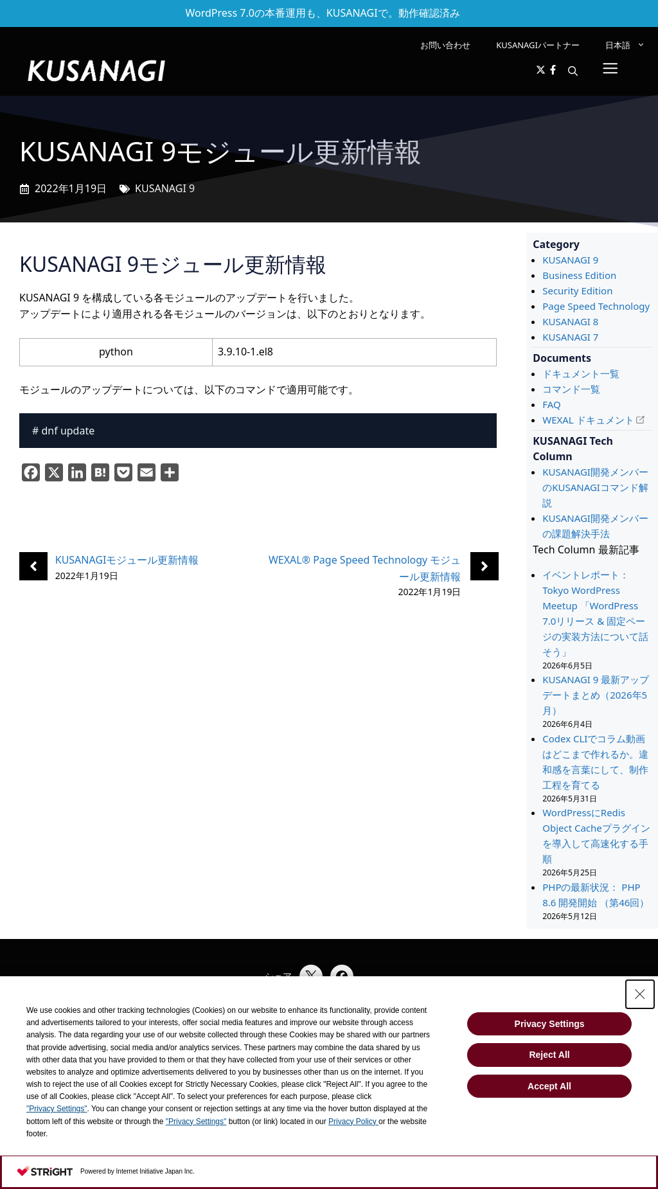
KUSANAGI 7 (570, 336)
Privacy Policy (353, 1121)
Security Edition (577, 290)
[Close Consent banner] (640, 994)
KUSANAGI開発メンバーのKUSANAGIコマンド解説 (595, 487)
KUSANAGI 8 (570, 321)
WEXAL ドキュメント (588, 419)
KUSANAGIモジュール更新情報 (127, 560)
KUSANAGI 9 (165, 188)
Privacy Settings (550, 1024)
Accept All (549, 1086)
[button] (573, 71)
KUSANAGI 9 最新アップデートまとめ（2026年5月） (595, 695)
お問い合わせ (445, 45)
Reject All (549, 1055)
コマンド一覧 (571, 388)
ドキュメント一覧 (580, 373)
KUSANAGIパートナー (538, 45)
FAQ (551, 404)
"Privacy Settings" (56, 1108)
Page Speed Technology (596, 305)
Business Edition (579, 275)
